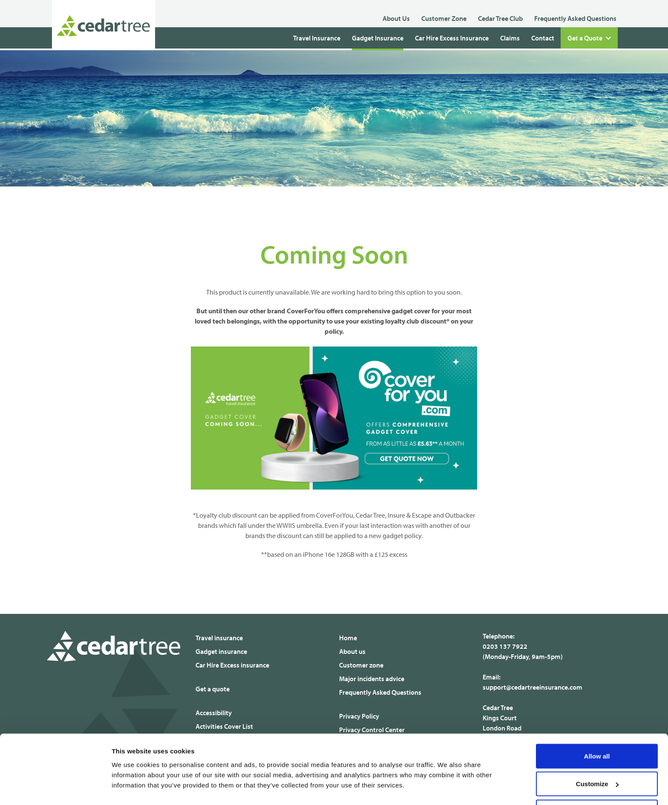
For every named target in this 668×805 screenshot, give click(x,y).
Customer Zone (443, 18)
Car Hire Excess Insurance (452, 38)
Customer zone (361, 665)
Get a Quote (589, 38)
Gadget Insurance (377, 38)
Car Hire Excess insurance (232, 665)
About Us (396, 18)
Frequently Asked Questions (575, 18)
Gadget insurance (221, 651)
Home (348, 637)
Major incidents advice (371, 678)
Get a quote (213, 689)
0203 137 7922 (505, 646)
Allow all (597, 726)
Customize (597, 754)
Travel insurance (219, 637)
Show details (131, 778)
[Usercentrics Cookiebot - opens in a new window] (55, 788)
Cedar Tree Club (500, 18)
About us (352, 651)
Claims (510, 38)
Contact (542, 38)
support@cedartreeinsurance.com (532, 687)
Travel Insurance (316, 38)
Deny (597, 782)
